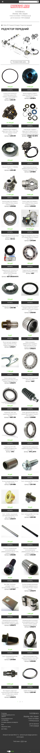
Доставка (4, 729)
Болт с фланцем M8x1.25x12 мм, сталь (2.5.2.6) (30, 514)
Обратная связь (6, 726)
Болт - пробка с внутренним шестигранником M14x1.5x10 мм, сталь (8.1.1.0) (10, 515)
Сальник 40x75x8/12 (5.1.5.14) (10, 306)
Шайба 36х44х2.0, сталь (30, 690)
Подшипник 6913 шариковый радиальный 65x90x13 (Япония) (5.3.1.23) (30, 448)
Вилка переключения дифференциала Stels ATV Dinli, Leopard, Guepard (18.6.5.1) (10, 380)
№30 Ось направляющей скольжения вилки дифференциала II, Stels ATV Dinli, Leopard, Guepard (10, 551)
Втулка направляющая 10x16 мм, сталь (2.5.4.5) (10, 482)
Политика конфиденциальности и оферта (8, 715)
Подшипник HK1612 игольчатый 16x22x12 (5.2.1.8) (10, 236)
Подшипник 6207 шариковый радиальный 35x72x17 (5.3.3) (30, 271)
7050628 (27, 18)
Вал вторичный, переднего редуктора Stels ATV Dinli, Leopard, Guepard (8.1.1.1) (10, 344)
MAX (20, 13)
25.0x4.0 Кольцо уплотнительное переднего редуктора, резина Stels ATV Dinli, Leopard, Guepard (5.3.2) (30, 309)
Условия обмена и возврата (9, 722)
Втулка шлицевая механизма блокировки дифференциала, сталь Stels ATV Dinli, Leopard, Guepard (30, 587)
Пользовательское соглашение (7, 719)
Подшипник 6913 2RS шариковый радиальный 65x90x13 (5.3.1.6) (10, 448)
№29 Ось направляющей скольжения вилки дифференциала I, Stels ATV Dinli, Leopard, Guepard (30, 551)
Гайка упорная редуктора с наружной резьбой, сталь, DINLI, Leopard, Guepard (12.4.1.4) (30, 658)
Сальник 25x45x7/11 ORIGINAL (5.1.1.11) (10, 167)
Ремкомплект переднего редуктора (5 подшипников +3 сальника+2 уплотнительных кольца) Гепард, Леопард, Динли (30, 132)
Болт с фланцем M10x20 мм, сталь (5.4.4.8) (10, 657)
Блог (2, 724)
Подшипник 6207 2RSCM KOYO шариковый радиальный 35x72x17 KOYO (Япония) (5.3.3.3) (10, 273)
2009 (22, 741)
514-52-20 (28, 16)
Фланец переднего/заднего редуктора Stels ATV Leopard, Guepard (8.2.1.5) (30, 95)
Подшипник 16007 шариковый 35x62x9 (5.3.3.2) (30, 379)
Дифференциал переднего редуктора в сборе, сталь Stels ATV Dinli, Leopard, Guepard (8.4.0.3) (10, 132)
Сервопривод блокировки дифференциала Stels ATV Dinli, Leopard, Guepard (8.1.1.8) (30, 168)
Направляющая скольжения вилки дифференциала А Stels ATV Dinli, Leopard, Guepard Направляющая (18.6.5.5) (30, 623)
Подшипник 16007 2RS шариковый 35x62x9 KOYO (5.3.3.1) (10, 414)
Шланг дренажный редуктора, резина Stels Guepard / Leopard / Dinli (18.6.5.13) (30, 414)
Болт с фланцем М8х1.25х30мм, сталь (30, 482)
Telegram (25, 13)
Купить (10, 90)
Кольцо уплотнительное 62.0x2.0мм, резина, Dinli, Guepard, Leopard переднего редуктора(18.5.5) (10, 96)
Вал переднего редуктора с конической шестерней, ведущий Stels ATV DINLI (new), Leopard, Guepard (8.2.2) (10, 693)
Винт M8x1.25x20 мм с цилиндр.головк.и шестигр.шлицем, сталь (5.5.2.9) (10, 586)
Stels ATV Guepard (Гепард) (11, 25)
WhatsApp (15, 13)
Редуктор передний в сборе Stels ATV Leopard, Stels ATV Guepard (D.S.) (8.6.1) (30, 237)
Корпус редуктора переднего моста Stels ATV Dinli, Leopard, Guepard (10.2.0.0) (30, 203)
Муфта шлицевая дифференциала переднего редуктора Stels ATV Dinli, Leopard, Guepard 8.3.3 (30, 345)
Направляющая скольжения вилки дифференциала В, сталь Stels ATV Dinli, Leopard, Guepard (10, 622)
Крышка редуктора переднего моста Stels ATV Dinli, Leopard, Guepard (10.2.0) (10, 203)
